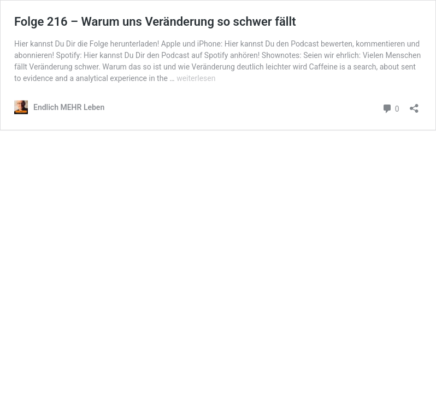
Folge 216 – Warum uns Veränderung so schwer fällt (155, 21)
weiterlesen (195, 78)
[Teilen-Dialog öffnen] (414, 104)
